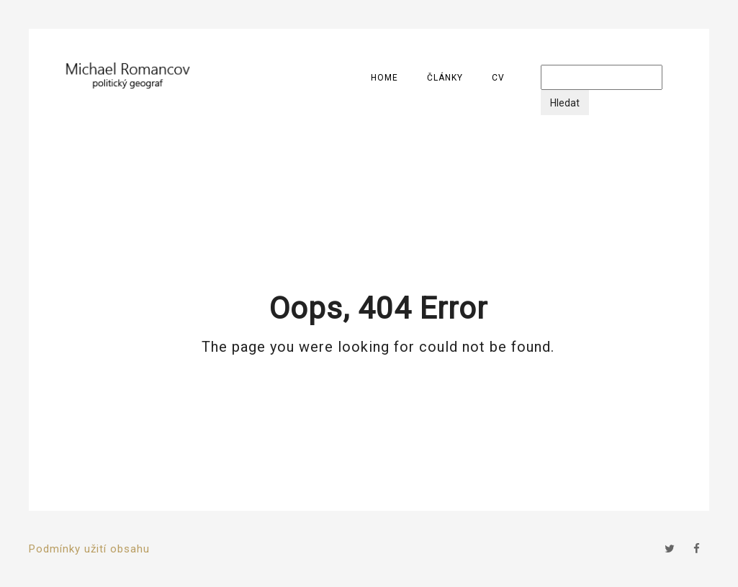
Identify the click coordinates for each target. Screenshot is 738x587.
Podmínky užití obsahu (89, 548)
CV (498, 78)
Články (445, 78)
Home (384, 78)
